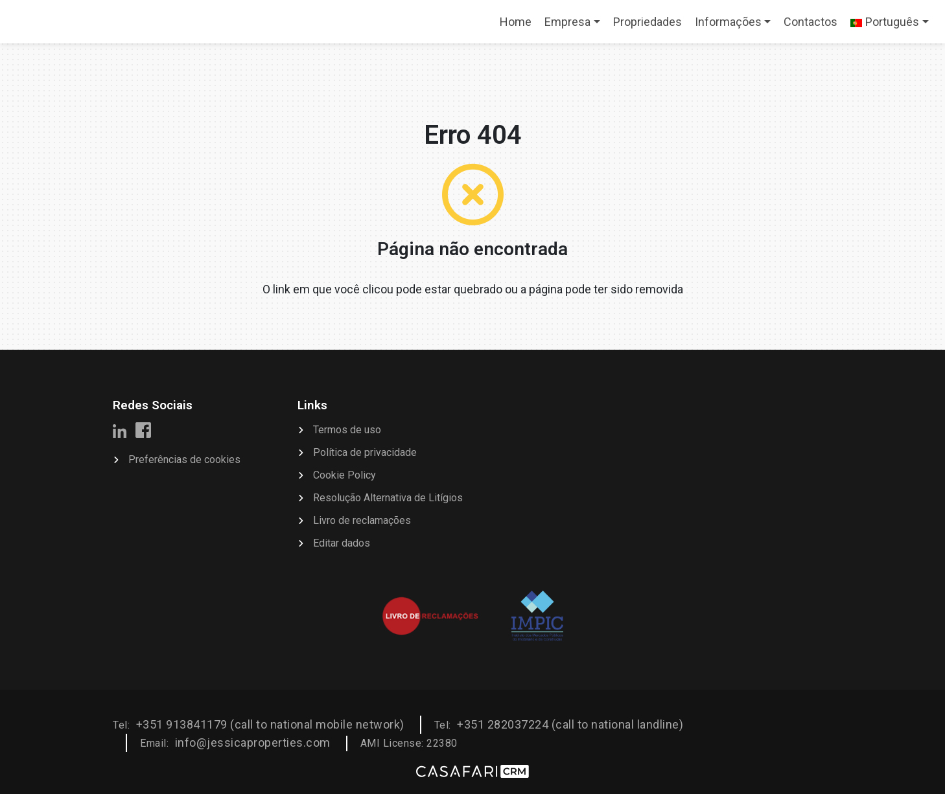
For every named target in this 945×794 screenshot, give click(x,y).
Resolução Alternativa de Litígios (388, 498)
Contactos (810, 21)
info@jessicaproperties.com (253, 742)
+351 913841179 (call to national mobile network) (270, 724)
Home (518, 26)
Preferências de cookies (184, 459)
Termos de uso (347, 430)
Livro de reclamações (362, 520)
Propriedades (647, 21)
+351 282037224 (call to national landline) (570, 724)
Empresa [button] (567, 21)
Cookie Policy (344, 475)
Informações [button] (728, 21)
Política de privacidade (365, 452)
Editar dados (341, 543)
